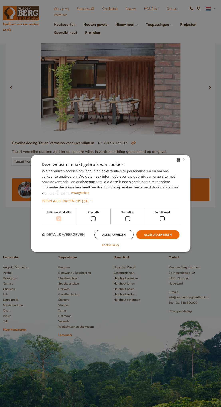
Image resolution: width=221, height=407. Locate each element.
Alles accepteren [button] (158, 235)
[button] (110, 201)
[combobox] (178, 160)
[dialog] (110, 204)
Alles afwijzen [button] (114, 235)
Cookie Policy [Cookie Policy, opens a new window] (110, 245)
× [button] (183, 159)
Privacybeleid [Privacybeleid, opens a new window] (80, 193)
